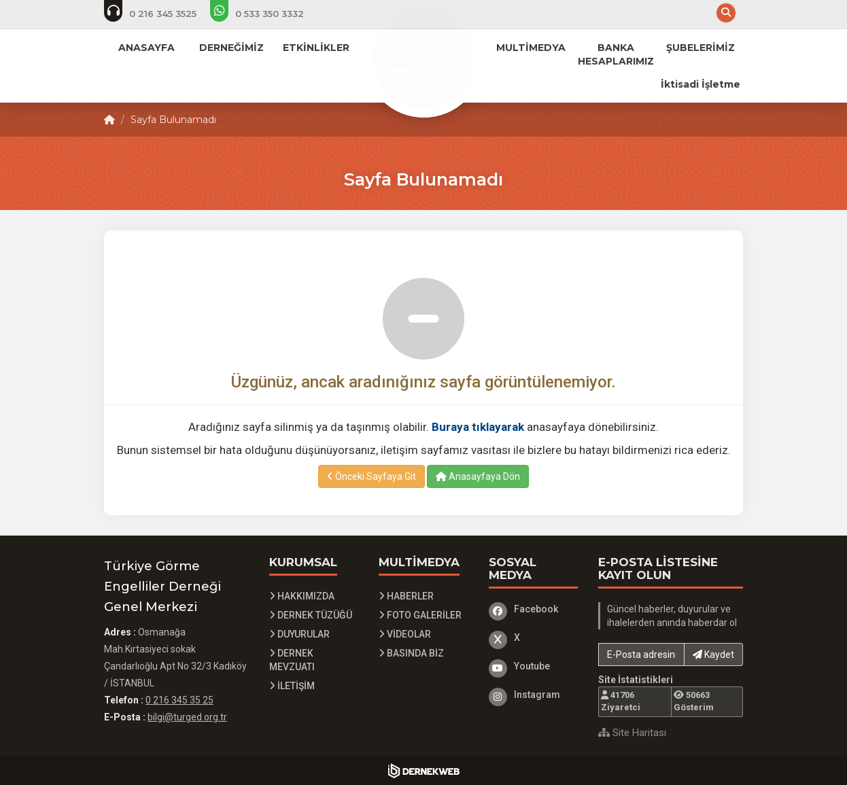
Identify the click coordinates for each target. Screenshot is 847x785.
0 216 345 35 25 (179, 700)
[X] (533, 637)
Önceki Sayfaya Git (371, 476)
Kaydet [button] (713, 654)
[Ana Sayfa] (423, 57)
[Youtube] (533, 666)
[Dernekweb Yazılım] (423, 770)
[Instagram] (533, 694)
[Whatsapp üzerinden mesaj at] (266, 13)
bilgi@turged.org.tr (187, 717)
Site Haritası (632, 733)
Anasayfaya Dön (478, 476)
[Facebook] (533, 609)
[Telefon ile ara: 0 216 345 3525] (159, 13)
